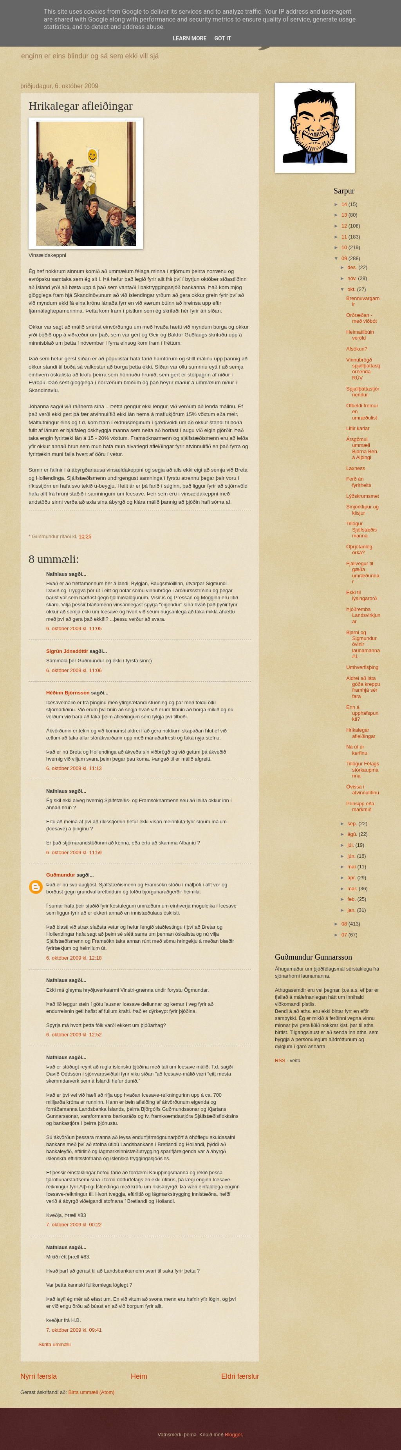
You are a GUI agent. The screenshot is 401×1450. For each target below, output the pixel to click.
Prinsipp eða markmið (360, 806)
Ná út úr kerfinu (356, 750)
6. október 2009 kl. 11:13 (74, 768)
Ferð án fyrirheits (358, 482)
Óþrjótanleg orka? (359, 549)
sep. (352, 823)
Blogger (233, 1434)
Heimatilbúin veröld (360, 335)
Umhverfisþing (362, 667)
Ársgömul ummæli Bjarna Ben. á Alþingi (362, 448)
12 (345, 226)
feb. (352, 899)
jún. (352, 856)
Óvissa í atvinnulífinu (362, 790)
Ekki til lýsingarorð (361, 595)
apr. (352, 877)
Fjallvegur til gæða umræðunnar (362, 572)
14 (345, 204)
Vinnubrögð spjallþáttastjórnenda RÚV (363, 369)
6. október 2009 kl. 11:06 (74, 670)
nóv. (352, 278)
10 (345, 247)
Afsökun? (356, 349)
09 (345, 258)
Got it (222, 38)
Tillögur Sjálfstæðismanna (361, 530)
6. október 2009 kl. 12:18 (74, 958)
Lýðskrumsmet (362, 496)
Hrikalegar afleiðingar (360, 733)
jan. (352, 910)
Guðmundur (60, 875)
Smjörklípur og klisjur (362, 509)
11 (345, 237)
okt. (352, 289)
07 (345, 935)
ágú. (353, 834)
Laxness (355, 468)
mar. (353, 888)
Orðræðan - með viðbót (361, 318)
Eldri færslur (240, 1376)
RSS (280, 1060)
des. (352, 267)
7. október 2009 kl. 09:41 (74, 1330)
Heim (139, 1376)
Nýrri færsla (38, 1376)
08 (345, 924)
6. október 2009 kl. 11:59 (74, 852)
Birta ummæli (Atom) (91, 1392)
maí (352, 867)
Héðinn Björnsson (68, 693)
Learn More (189, 38)
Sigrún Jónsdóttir (67, 651)
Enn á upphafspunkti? (362, 713)
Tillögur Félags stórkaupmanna (362, 770)
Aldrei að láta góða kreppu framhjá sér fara (363, 687)
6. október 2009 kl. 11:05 (74, 628)
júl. (351, 845)
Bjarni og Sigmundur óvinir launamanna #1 (363, 644)
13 (345, 215)
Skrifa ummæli (54, 1344)
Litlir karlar (357, 428)
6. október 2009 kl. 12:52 (74, 1035)
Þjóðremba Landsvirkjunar (363, 615)
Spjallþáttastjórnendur (362, 392)
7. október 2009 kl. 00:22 (74, 1225)
